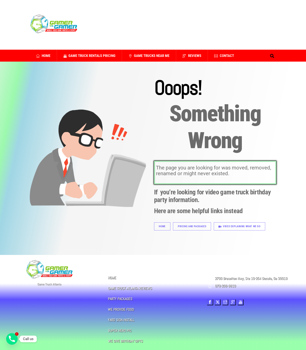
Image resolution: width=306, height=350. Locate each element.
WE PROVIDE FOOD (121, 309)
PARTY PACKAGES (120, 299)
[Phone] (12, 339)
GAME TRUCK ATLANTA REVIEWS (130, 288)
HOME (112, 278)
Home (43, 56)
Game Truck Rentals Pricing (90, 56)
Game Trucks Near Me (149, 56)
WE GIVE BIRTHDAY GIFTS (125, 341)
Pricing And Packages (192, 226)
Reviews (192, 56)
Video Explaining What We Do (239, 226)
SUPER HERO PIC (120, 330)
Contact (224, 56)
